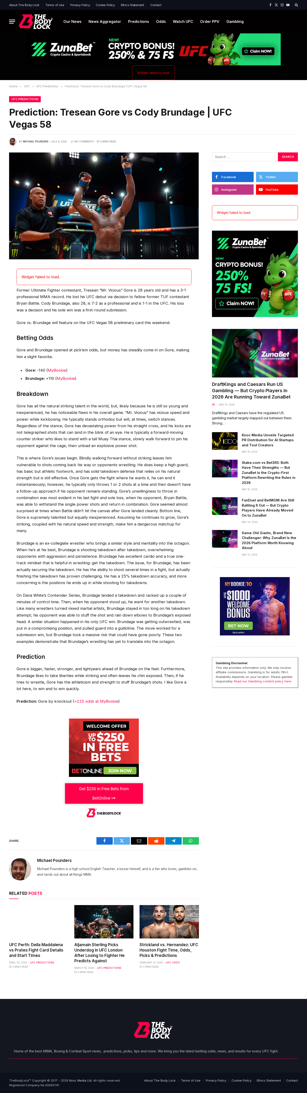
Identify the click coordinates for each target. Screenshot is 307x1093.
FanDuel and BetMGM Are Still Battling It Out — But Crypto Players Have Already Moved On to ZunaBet (268, 507)
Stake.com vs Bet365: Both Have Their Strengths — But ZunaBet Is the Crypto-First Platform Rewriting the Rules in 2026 (268, 472)
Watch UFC (183, 21)
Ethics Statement (132, 5)
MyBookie (57, 370)
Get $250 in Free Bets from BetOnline (104, 793)
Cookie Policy (105, 5)
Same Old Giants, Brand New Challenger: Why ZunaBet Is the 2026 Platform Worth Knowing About (269, 540)
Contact (155, 5)
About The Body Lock (24, 5)
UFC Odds (173, 962)
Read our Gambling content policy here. (263, 681)
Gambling (235, 21)
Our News (72, 21)
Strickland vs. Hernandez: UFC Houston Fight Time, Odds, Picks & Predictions (169, 950)
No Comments (82, 141)
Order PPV (209, 21)
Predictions (138, 21)
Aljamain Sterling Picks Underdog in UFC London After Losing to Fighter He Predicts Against (99, 952)
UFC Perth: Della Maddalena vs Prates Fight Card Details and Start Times (36, 950)
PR (213, 404)
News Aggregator (105, 21)
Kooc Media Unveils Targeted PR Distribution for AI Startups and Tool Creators (268, 440)
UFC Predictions (24, 99)
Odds (161, 21)
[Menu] (12, 21)
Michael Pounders (35, 141)
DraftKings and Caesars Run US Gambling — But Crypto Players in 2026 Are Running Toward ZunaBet (251, 390)
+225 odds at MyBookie (96, 701)
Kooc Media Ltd (80, 1080)
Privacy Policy (80, 5)
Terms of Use (54, 5)
